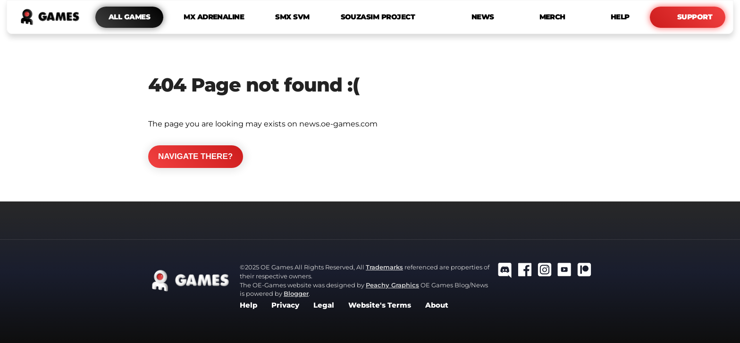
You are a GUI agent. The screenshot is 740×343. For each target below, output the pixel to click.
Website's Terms (379, 305)
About (436, 305)
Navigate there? (195, 156)
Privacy (285, 305)
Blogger (296, 293)
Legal (323, 305)
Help (248, 305)
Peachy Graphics (392, 285)
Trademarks (384, 267)
